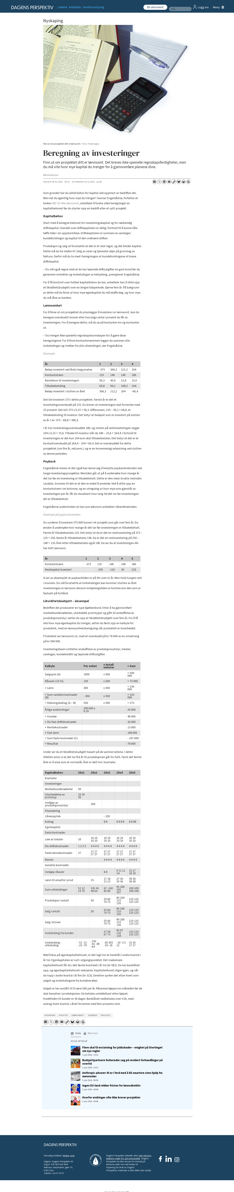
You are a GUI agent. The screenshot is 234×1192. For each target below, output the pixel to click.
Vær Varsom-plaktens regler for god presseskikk (129, 1157)
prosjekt (106, 1015)
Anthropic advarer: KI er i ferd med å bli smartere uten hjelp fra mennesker (122, 1074)
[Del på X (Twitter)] (159, 181)
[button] (76, 1034)
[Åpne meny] (217, 7)
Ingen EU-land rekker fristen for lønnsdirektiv (111, 1085)
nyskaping (50, 1015)
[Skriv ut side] (183, 181)
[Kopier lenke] (173, 181)
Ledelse (62, 7)
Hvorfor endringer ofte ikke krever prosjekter (111, 1097)
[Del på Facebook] (154, 181)
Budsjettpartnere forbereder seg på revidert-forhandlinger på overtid (122, 1062)
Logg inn (203, 7)
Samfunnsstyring (93, 7)
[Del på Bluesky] (178, 181)
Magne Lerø (68, 1155)
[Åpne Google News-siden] (188, 181)
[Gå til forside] (31, 7)
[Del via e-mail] (169, 181)
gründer (92, 1015)
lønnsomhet (77, 1015)
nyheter (63, 1015)
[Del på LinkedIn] (164, 181)
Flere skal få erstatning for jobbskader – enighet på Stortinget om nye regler (122, 1049)
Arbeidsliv (75, 7)
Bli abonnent (155, 7)
